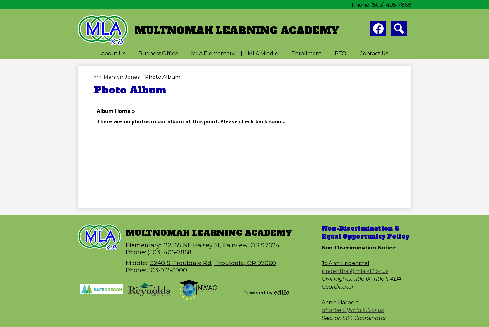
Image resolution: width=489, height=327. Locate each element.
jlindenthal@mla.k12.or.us (355, 271)
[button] (113, 53)
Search (399, 29)
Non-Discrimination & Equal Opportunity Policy (365, 232)
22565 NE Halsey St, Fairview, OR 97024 (222, 245)
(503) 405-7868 (391, 5)
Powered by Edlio (266, 292)
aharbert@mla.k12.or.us (353, 310)
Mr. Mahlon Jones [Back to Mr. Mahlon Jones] (117, 77)
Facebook (378, 29)
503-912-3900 (167, 270)
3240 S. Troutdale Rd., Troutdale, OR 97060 (213, 263)
